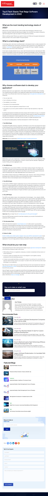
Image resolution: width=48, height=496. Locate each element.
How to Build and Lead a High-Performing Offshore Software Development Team (29, 342)
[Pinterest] (16, 443)
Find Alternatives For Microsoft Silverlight (27, 214)
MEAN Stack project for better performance (27, 138)
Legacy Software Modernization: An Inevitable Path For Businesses (29, 354)
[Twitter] (11, 443)
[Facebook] (8, 443)
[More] (19, 443)
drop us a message (15, 274)
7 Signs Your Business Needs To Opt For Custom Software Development (28, 331)
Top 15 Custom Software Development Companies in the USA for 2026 (29, 320)
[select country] (35, 3)
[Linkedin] (13, 443)
